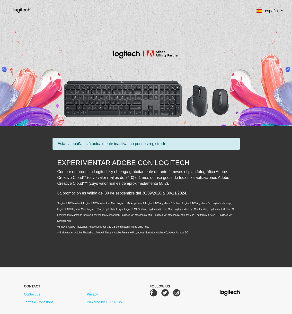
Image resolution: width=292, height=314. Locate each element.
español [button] (268, 11)
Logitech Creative (29, 9)
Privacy (92, 294)
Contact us (32, 294)
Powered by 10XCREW (104, 302)
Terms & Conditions (38, 302)
